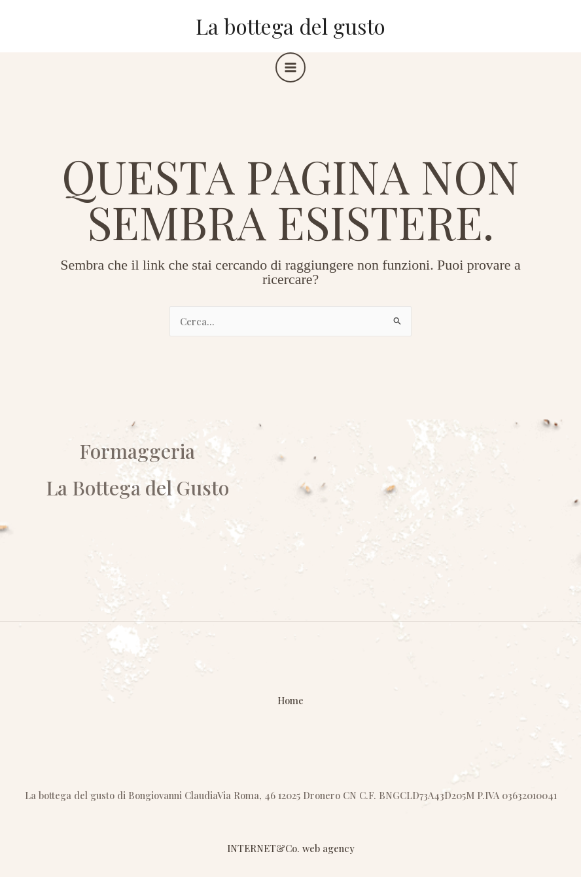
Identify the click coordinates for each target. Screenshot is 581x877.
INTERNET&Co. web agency (291, 848)
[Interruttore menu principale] (290, 67)
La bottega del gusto (290, 26)
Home (290, 700)
